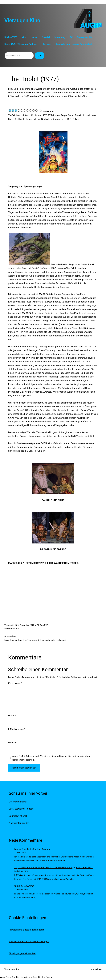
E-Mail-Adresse (16, 729)
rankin (34, 640)
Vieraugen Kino (22, 20)
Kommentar (15, 683)
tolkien (41, 640)
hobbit (21, 640)
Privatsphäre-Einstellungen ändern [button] (26, 929)
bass (6, 640)
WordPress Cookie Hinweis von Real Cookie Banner (26, 977)
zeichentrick (61, 640)
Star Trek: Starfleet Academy (37, 849)
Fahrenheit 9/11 (84, 867)
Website (12, 742)
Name (12, 715)
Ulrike (17, 885)
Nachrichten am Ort (19, 823)
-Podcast (21, 808)
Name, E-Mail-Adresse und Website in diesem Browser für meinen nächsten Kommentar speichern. (50, 758)
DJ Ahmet (29, 885)
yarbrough (50, 640)
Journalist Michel (18, 816)
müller (28, 640)
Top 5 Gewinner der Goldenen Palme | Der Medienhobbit (43, 867)
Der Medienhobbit (18, 801)
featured (14, 640)
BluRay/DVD (42, 625)
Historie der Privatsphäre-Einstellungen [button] (29, 941)
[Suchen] (39, 55)
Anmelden (96, 969)
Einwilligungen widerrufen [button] (22, 953)
